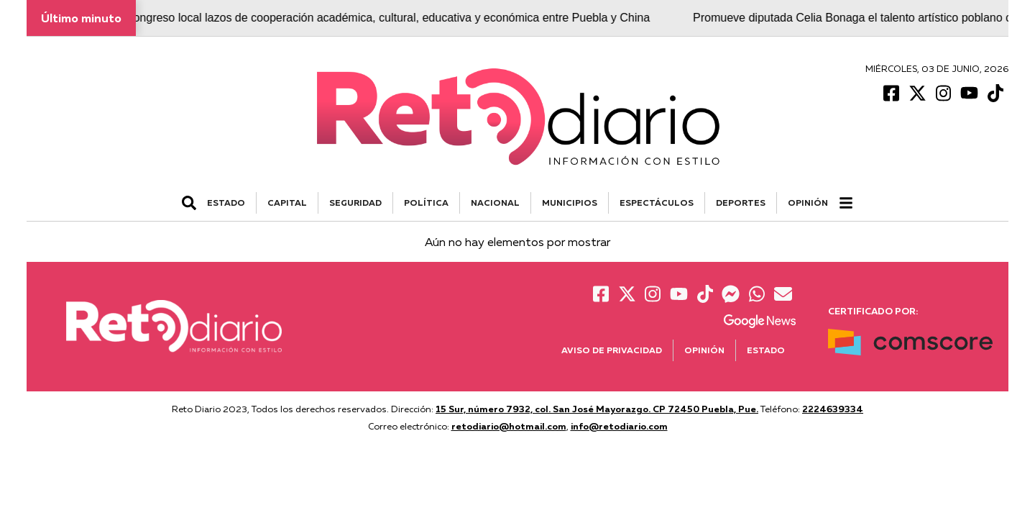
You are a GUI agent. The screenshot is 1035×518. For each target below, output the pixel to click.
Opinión (808, 202)
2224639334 (832, 408)
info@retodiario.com (619, 426)
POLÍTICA (426, 202)
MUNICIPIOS (569, 202)
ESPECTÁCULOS (657, 202)
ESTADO (226, 202)
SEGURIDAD (355, 202)
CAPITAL (287, 202)
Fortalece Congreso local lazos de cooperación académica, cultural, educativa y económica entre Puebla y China (368, 18)
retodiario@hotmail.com (508, 426)
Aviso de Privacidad (611, 350)
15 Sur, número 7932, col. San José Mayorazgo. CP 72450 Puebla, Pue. (597, 408)
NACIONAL (495, 202)
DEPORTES (740, 202)
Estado (766, 350)
